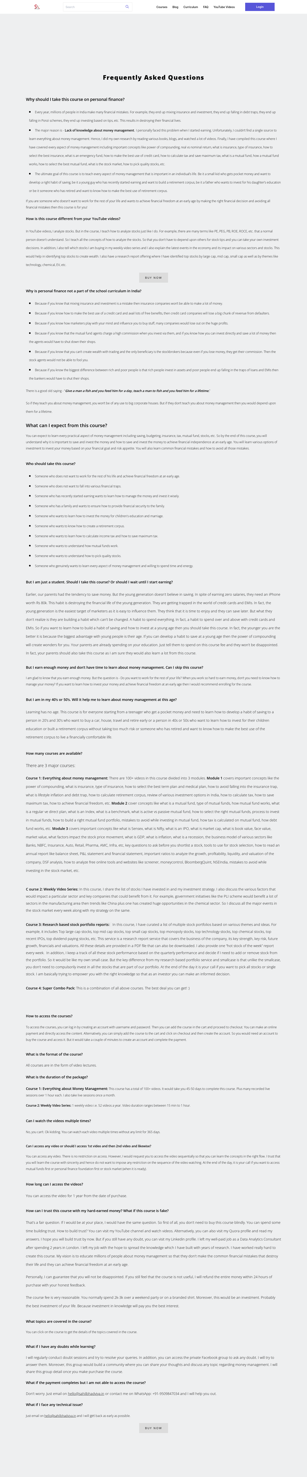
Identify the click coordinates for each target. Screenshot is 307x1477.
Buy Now (153, 278)
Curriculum (190, 7)
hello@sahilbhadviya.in (86, 1393)
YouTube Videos (224, 7)
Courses (161, 7)
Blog (175, 7)
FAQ (205, 7)
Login (260, 6)
